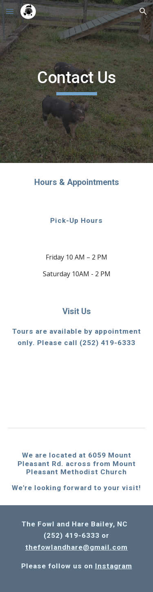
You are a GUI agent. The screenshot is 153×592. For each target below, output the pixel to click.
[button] (10, 11)
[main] (77, 81)
